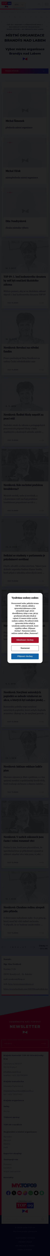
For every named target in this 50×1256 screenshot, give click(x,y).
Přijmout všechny (25, 656)
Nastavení (25, 648)
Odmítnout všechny (25, 640)
